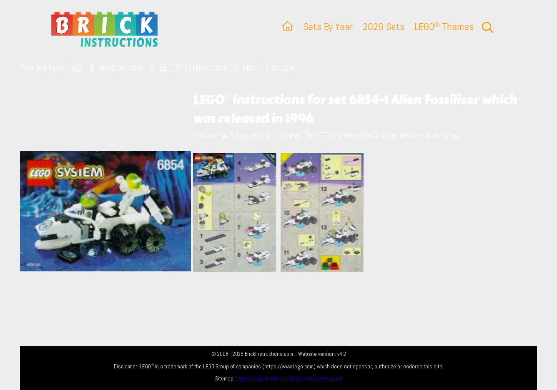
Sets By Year (328, 26)
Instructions (121, 68)
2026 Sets (383, 26)
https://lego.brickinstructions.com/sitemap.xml (289, 378)
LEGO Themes (444, 26)
